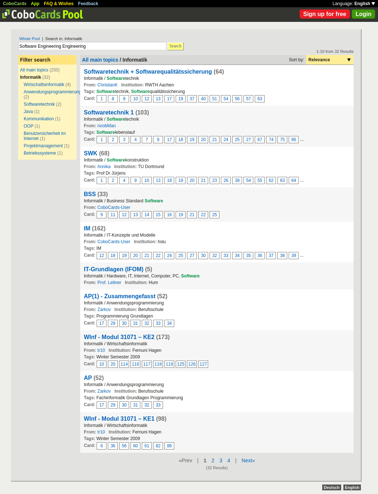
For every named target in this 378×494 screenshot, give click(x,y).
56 (237, 98)
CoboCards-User (113, 207)
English (364, 3)
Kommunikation (39, 118)
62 (271, 180)
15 (158, 214)
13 (158, 98)
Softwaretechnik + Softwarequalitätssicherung (148, 72)
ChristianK (107, 84)
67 (259, 139)
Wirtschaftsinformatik (44, 84)
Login (363, 14)
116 (135, 364)
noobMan (106, 125)
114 (124, 364)
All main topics (34, 70)
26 (225, 180)
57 (248, 98)
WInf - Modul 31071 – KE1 (119, 419)
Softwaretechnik (39, 104)
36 (259, 255)
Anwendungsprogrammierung (52, 91)
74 (271, 139)
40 (203, 98)
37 (192, 98)
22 (203, 214)
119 (169, 364)
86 (293, 139)
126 (192, 364)
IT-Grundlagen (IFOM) (114, 269)
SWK (90, 153)
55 (259, 180)
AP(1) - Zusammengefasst (120, 296)
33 (225, 255)
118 (158, 364)
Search (175, 45)
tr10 (101, 350)
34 (237, 255)
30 (203, 255)
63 (259, 98)
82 (158, 445)
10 (135, 98)
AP (88, 378)
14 (146, 214)
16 (169, 214)
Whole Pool (29, 38)
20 (203, 139)
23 (214, 180)
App (35, 3)
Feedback (88, 3)
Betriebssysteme (40, 153)
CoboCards (15, 3)
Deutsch (331, 487)
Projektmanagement (43, 145)
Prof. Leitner (109, 282)
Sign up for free (324, 14)
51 (214, 98)
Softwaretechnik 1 (109, 112)
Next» (248, 460)
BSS (90, 194)
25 (237, 139)
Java (28, 111)
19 (180, 98)
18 (180, 139)
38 (237, 180)
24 (225, 139)
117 (147, 364)
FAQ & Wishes (59, 3)
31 (135, 323)
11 (112, 214)
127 (203, 364)
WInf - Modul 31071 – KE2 (119, 337)
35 (248, 255)
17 (169, 98)
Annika (104, 166)
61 (146, 445)
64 (293, 180)
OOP (28, 126)
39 (293, 255)
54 (225, 98)
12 (146, 98)
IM (87, 228)
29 (112, 323)
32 (214, 255)
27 (248, 139)
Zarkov (104, 309)
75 (282, 139)
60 (135, 445)
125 (180, 364)
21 (214, 139)
